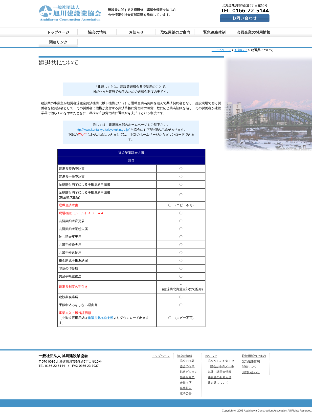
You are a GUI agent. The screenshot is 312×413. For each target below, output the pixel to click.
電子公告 (186, 393)
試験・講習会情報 (219, 371)
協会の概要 (187, 360)
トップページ (58, 32)
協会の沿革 (187, 366)
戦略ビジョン (189, 371)
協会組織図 (187, 377)
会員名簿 (186, 382)
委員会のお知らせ (219, 377)
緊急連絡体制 (214, 32)
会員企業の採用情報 (253, 32)
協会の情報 (97, 32)
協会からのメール (222, 366)
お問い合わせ (251, 372)
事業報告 (186, 388)
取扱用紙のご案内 (175, 32)
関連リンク (58, 42)
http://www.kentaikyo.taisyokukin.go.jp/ (103, 129)
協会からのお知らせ (221, 360)
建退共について (218, 382)
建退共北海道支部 (100, 318)
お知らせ (136, 32)
